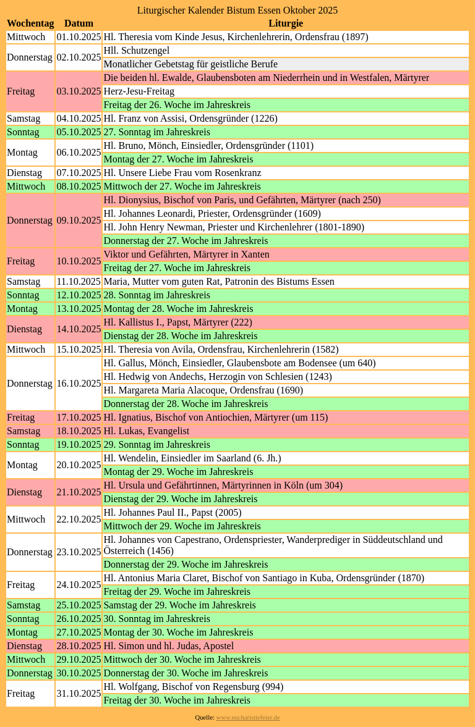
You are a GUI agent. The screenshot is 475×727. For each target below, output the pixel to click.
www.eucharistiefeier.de (248, 717)
